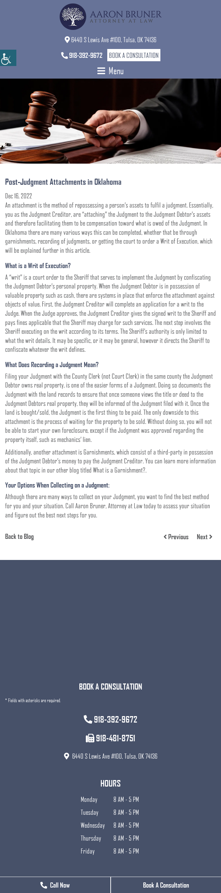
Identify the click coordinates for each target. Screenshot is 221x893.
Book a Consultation (134, 55)
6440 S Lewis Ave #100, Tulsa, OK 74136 (110, 39)
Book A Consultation (166, 885)
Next (204, 536)
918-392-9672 (81, 55)
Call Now (55, 885)
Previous (176, 536)
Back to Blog (19, 536)
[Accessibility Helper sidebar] (8, 58)
